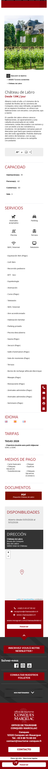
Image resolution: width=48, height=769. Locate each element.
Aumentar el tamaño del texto (17, 152)
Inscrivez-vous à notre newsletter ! (24, 649)
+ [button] (8, 553)
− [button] (8, 556)
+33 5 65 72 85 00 (26, 738)
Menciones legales (30, 758)
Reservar (24, 626)
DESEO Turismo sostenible (18, 80)
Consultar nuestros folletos (24, 676)
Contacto (24, 749)
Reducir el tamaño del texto (22, 152)
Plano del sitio (16, 758)
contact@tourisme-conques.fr (24, 741)
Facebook (14, 663)
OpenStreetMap (28, 599)
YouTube (27, 663)
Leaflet (18, 599)
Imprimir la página (26, 152)
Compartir (31, 152)
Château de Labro (15, 84)
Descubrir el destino (18, 76)
